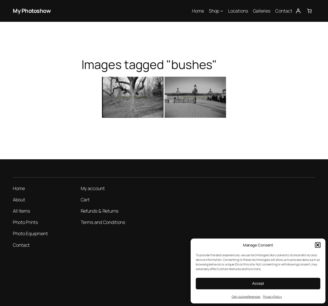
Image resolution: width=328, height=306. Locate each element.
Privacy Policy (272, 296)
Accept (258, 283)
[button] (317, 245)
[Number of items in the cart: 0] (309, 11)
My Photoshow (31, 11)
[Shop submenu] (221, 10)
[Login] (298, 11)
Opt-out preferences (246, 296)
